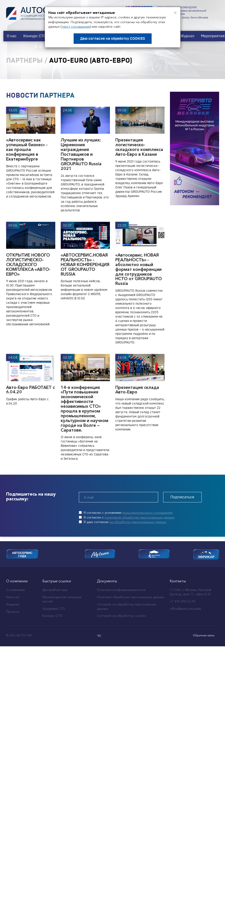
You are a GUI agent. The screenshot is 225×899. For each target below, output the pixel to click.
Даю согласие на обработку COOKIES (112, 38)
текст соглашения (76, 26)
